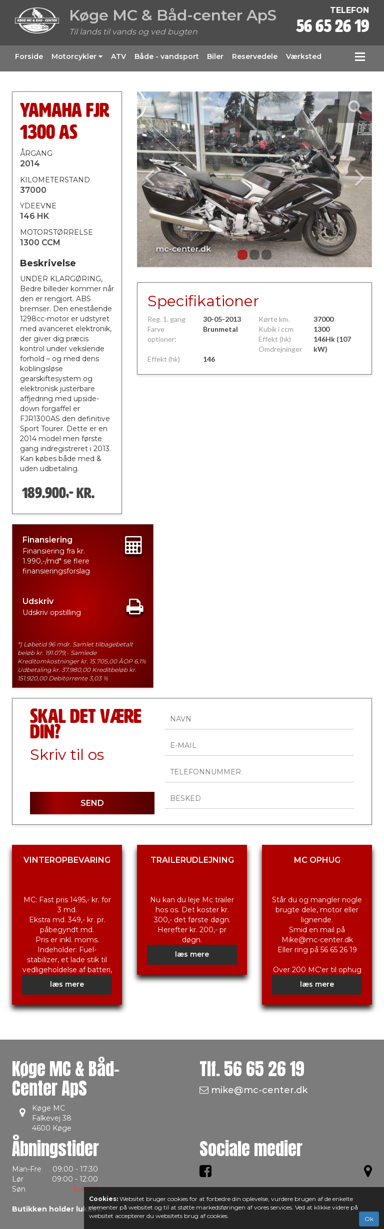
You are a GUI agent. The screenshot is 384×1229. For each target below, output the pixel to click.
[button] (154, 179)
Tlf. (252, 1069)
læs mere (67, 984)
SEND (92, 803)
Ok (369, 1219)
